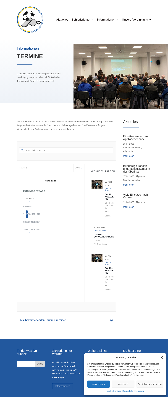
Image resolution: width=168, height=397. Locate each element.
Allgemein (128, 151)
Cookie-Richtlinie (114, 391)
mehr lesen (128, 156)
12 (35, 214)
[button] (161, 357)
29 (43, 199)
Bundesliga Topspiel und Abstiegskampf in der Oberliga (136, 168)
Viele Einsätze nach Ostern (135, 196)
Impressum (139, 391)
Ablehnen (123, 384)
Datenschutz (127, 391)
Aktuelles (62, 19)
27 (43, 230)
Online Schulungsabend (104, 235)
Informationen (106, 19)
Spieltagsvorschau (132, 147)
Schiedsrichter (81, 19)
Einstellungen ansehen (150, 384)
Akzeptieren (98, 384)
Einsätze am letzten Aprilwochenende (135, 138)
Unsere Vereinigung (135, 19)
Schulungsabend (109, 196)
